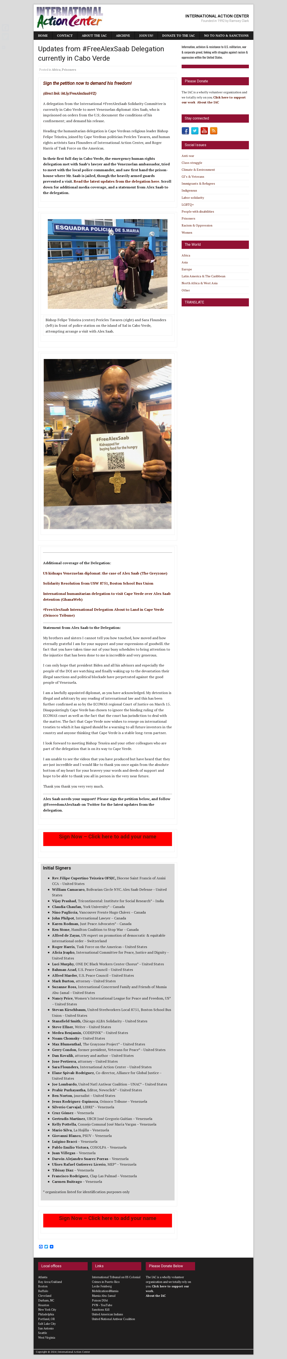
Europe (187, 269)
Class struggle (192, 162)
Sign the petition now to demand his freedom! (87, 83)
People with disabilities (198, 211)
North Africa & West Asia (199, 283)
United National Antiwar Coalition (113, 1319)
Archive (123, 35)
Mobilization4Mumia (105, 1291)
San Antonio (46, 1328)
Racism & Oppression (197, 225)
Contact (65, 35)
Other (186, 290)
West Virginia (46, 1337)
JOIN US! (146, 35)
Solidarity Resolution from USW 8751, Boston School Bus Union (98, 583)
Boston (43, 1286)
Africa (56, 70)
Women (187, 232)
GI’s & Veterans (193, 176)
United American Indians (107, 1314)
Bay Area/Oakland (50, 1282)
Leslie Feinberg (102, 1286)
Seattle (42, 1333)
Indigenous (189, 190)
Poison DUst (100, 1300)
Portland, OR (46, 1319)
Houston (43, 1305)
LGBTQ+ (188, 204)
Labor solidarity (193, 197)
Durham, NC (46, 1300)
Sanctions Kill (100, 1310)
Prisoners (69, 70)
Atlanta (42, 1277)
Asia (185, 262)
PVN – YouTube (102, 1305)
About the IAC (94, 35)
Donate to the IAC (178, 35)
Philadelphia (46, 1314)
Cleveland (44, 1296)
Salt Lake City (47, 1324)
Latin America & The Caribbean (203, 276)
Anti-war (188, 156)
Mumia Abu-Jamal (103, 1296)
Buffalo (43, 1291)
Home (43, 35)
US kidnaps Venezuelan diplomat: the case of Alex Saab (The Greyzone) (105, 573)
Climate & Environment (198, 169)
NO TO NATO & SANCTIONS (226, 35)
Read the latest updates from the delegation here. (117, 181)
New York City (47, 1310)
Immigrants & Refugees (198, 183)
